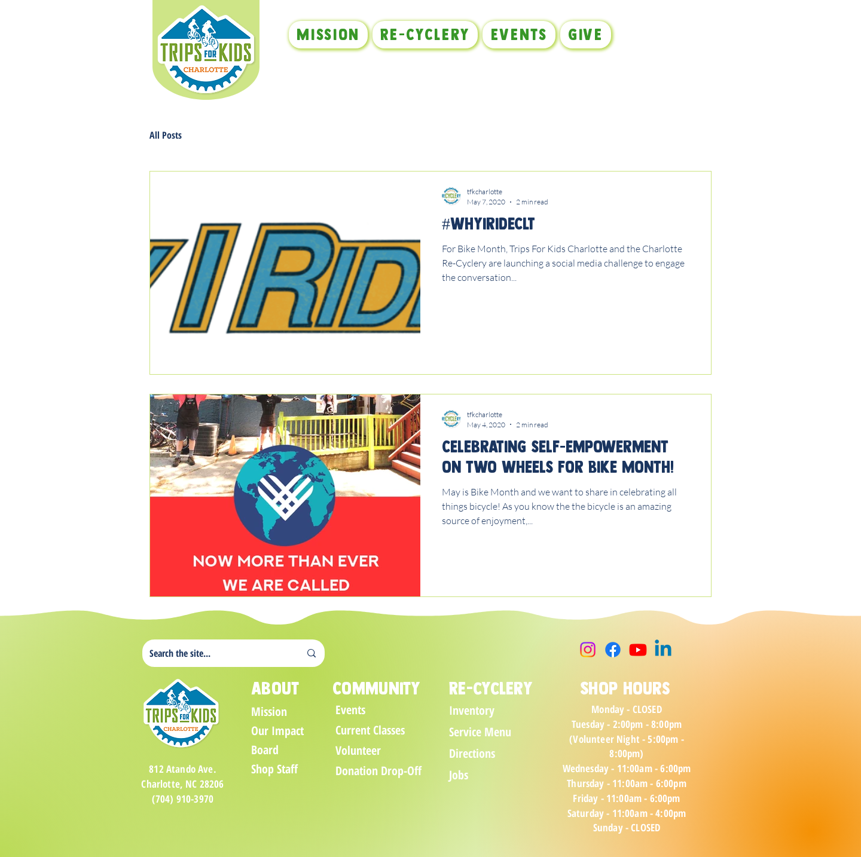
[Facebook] (613, 649)
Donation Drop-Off (377, 771)
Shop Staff (274, 769)
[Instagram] (588, 649)
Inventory (471, 710)
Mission (269, 711)
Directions (472, 753)
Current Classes (370, 730)
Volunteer (358, 750)
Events (350, 710)
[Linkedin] (663, 649)
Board (265, 750)
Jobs (458, 775)
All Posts (165, 135)
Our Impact (277, 731)
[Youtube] (638, 649)
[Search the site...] (215, 653)
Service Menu (480, 732)
